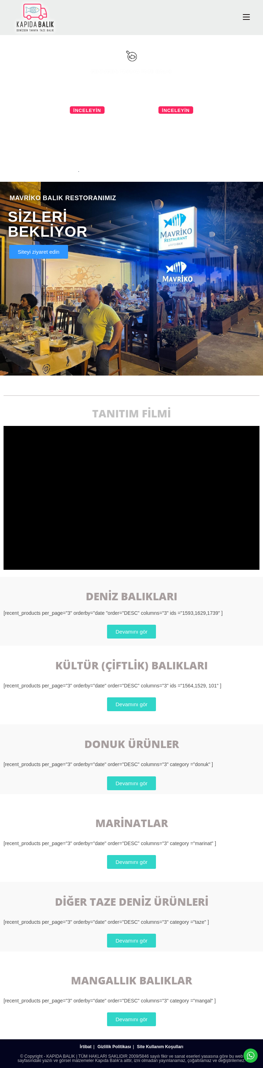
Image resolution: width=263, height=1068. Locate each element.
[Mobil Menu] (246, 17)
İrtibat (85, 1046)
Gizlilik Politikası (114, 1046)
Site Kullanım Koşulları (160, 1046)
